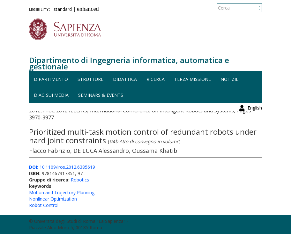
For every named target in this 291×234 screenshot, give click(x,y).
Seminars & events (100, 95)
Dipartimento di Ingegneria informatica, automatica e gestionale (129, 63)
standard (63, 9)
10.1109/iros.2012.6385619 (62, 167)
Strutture (90, 79)
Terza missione (192, 79)
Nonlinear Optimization (53, 199)
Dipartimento (51, 79)
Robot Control (43, 205)
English (255, 8)
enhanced (88, 9)
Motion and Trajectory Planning (61, 192)
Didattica (125, 79)
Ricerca (155, 79)
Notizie (229, 79)
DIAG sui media (51, 95)
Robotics (80, 180)
